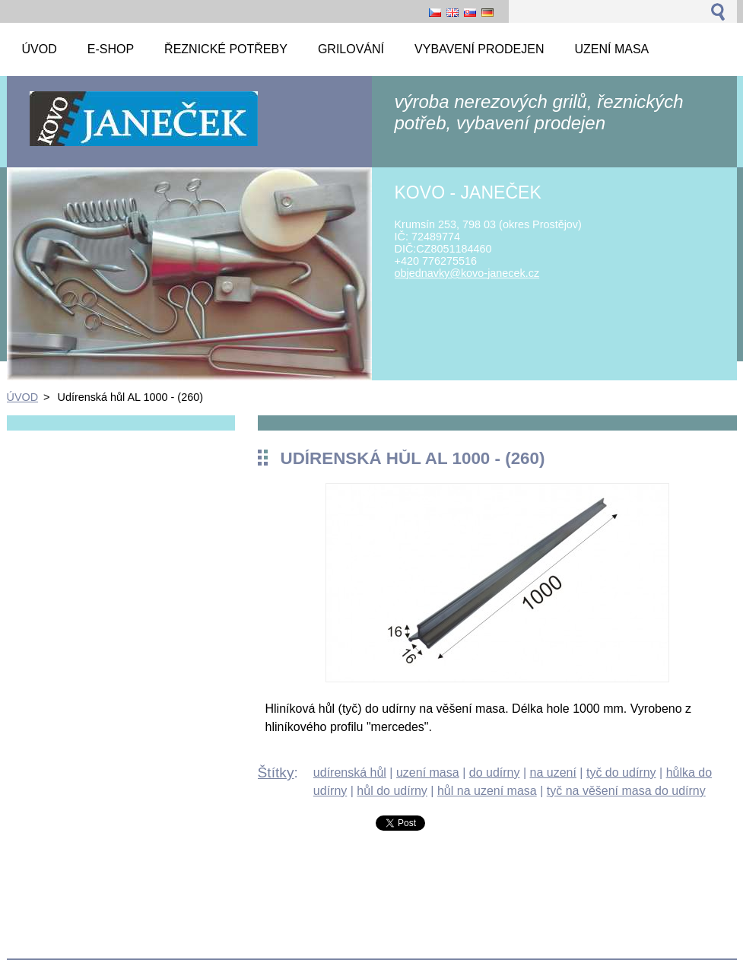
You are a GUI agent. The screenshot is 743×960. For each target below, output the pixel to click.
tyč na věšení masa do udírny (626, 790)
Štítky (276, 772)
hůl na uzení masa (487, 790)
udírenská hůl (349, 772)
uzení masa (427, 772)
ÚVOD (23, 397)
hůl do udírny (392, 790)
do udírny (494, 772)
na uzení (553, 772)
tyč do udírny (621, 772)
